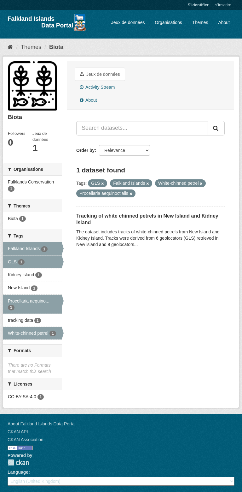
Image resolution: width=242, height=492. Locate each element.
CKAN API (18, 431)
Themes (200, 22)
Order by (85, 150)
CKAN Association (25, 439)
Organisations (168, 22)
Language (18, 472)
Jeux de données (128, 22)
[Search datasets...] (142, 128)
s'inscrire (223, 5)
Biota (56, 47)
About (224, 22)
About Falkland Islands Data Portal (42, 423)
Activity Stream (97, 87)
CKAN (18, 462)
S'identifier (198, 5)
